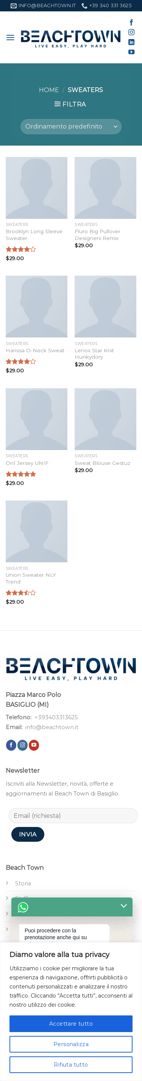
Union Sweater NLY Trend (31, 578)
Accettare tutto (71, 1023)
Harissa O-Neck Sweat (35, 350)
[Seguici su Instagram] (131, 32)
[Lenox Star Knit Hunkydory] (105, 306)
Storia (23, 883)
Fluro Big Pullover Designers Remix (97, 234)
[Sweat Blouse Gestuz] (105, 419)
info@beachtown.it (51, 727)
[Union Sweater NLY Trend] (36, 531)
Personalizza (71, 1044)
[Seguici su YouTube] (131, 52)
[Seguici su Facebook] (131, 22)
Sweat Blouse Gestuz (102, 463)
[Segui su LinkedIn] (131, 42)
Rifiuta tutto (71, 1064)
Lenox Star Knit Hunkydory (94, 353)
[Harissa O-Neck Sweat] (36, 306)
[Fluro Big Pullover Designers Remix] (105, 188)
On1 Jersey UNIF (27, 463)
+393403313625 (56, 717)
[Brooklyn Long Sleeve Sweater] (36, 188)
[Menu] (10, 37)
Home (49, 90)
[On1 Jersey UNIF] (36, 419)
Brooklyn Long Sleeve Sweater (34, 234)
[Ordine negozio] (70, 126)
